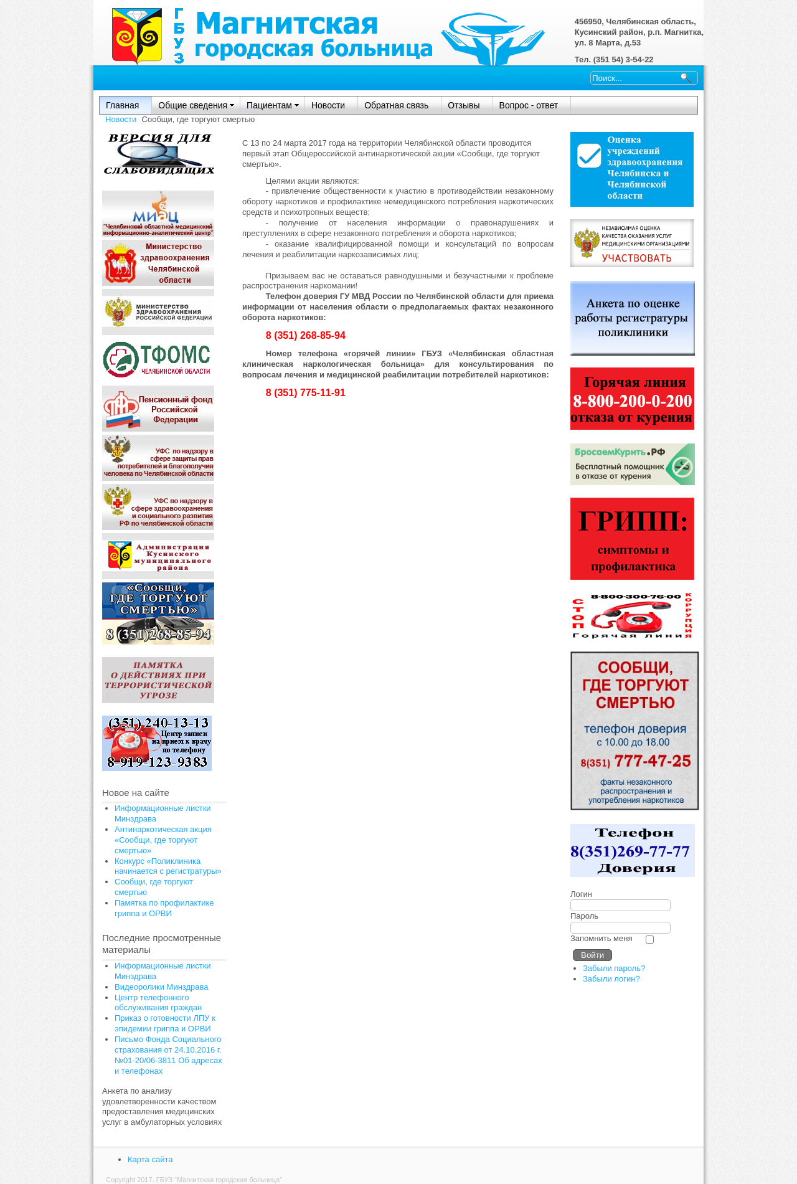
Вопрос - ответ (529, 105)
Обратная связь (396, 105)
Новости (328, 105)
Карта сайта (150, 1159)
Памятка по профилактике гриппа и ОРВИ (164, 908)
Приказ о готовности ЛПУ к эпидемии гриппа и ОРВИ (165, 1023)
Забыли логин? (611, 978)
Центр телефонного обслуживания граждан (158, 1003)
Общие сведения (192, 105)
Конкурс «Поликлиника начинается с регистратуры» (168, 866)
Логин (581, 894)
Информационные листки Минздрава (163, 971)
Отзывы (463, 105)
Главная (122, 105)
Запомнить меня (601, 938)
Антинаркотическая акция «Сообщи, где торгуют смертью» (163, 840)
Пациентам (269, 105)
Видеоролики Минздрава (162, 987)
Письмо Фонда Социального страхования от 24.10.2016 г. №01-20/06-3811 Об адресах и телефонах (168, 1055)
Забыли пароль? (614, 968)
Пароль (584, 916)
